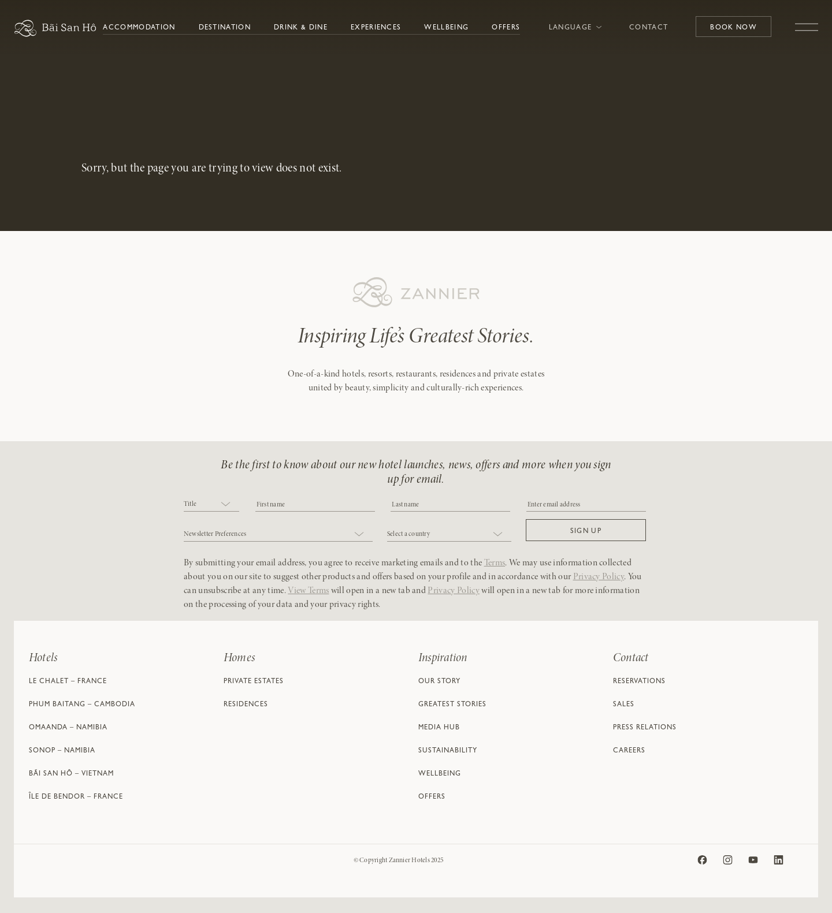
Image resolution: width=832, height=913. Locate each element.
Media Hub (439, 728)
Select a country (408, 534)
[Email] (586, 504)
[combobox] (211, 505)
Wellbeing (446, 28)
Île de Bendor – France (76, 797)
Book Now (733, 28)
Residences (246, 705)
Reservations (639, 682)
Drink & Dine (301, 28)
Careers (629, 751)
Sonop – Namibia (62, 751)
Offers (506, 28)
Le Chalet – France (68, 682)
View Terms (308, 590)
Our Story (439, 682)
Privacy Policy (598, 577)
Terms (495, 563)
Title (190, 504)
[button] (586, 530)
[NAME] (450, 504)
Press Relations (645, 728)
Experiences (376, 28)
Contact (648, 28)
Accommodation (139, 28)
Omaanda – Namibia (68, 728)
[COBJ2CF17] (315, 504)
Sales (623, 705)
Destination (225, 28)
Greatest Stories (452, 705)
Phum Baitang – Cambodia (82, 705)
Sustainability (447, 751)
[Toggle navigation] (806, 21)
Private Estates (254, 682)
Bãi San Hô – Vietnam (71, 774)
